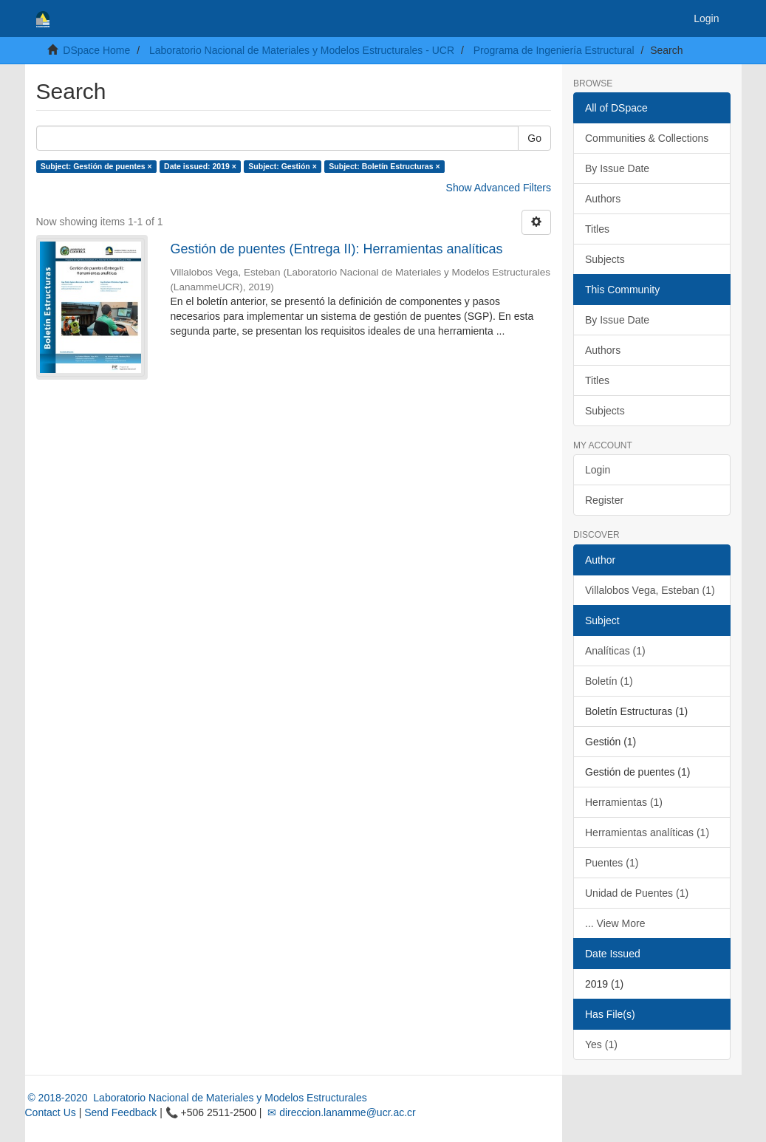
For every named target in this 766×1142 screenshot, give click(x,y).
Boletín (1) (609, 681)
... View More (615, 923)
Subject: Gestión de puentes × (96, 166)
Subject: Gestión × (282, 166)
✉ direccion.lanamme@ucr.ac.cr (339, 1112)
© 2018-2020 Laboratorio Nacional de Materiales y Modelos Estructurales (196, 1098)
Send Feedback (120, 1112)
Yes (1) (601, 1044)
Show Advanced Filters (498, 188)
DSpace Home (96, 50)
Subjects (605, 259)
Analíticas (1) (615, 651)
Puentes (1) (611, 863)
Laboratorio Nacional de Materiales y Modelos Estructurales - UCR (301, 50)
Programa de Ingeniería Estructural (554, 50)
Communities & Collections (646, 138)
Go (534, 138)
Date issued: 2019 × (200, 166)
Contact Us (50, 1112)
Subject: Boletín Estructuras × (384, 166)
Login (597, 470)
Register (604, 500)
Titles (597, 229)
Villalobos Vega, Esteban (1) (650, 590)
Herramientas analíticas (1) (647, 832)
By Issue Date (617, 168)
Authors (602, 199)
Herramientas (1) (624, 802)
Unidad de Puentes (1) (636, 893)
